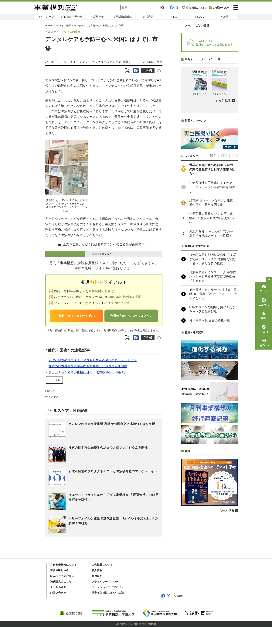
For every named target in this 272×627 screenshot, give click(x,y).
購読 (178, 596)
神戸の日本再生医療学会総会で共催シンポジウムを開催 (88, 366)
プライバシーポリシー (105, 581)
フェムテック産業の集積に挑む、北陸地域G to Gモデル (88, 372)
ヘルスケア (52, 396)
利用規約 (97, 576)
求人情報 (97, 570)
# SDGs (199, 16)
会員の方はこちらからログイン (131, 315)
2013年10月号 (152, 62)
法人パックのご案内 (62, 576)
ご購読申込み (219, 7)
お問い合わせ (58, 592)
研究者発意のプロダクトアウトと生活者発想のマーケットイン (93, 360)
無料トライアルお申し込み (77, 315)
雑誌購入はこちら (61, 581)
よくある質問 (58, 587)
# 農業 (225, 16)
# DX (174, 16)
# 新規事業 (97, 16)
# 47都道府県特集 (72, 16)
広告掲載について (102, 564)
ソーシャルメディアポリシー (109, 587)
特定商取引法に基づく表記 (108, 592)
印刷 (148, 70)
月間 (235, 155)
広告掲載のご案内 (194, 7)
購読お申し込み (59, 570)
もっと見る (54, 380)
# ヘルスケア (46, 16)
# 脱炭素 (148, 16)
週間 (224, 155)
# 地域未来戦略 (123, 16)
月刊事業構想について (63, 564)
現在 (213, 155)
